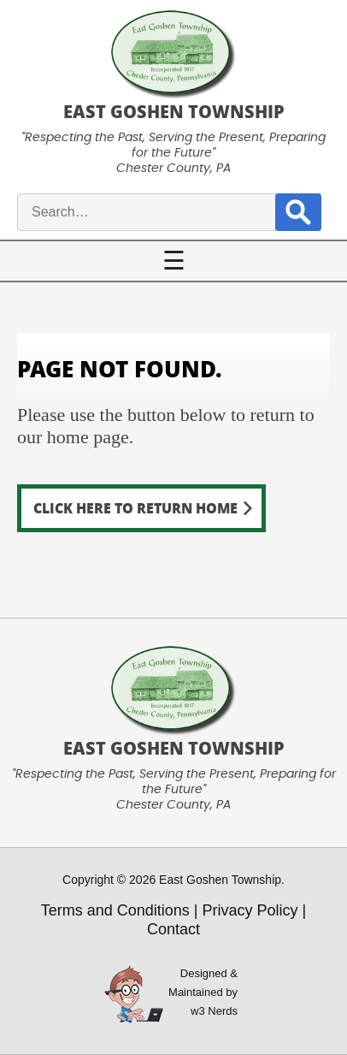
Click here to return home (135, 508)
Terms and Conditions (115, 910)
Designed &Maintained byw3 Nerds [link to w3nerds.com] (203, 992)
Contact (173, 929)
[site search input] (166, 212)
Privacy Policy (250, 910)
